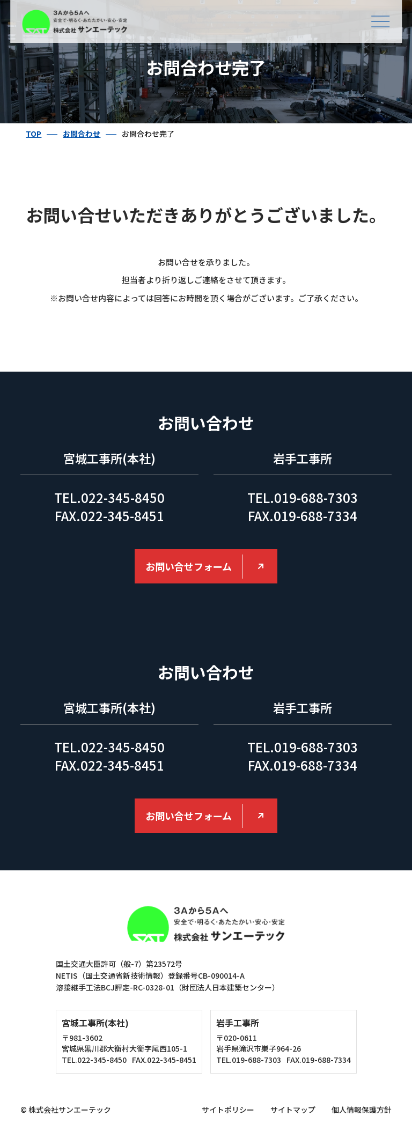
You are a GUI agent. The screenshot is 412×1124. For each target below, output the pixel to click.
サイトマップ (292, 1109)
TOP (33, 134)
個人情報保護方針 (362, 1109)
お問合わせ (81, 134)
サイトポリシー (228, 1109)
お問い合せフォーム (188, 566)
